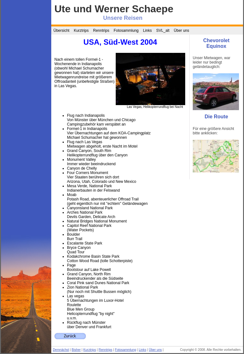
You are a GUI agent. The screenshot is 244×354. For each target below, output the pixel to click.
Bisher (76, 349)
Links (147, 30)
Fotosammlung (126, 30)
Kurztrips (81, 30)
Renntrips (101, 30)
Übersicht (61, 30)
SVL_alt (162, 30)
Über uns (181, 30)
